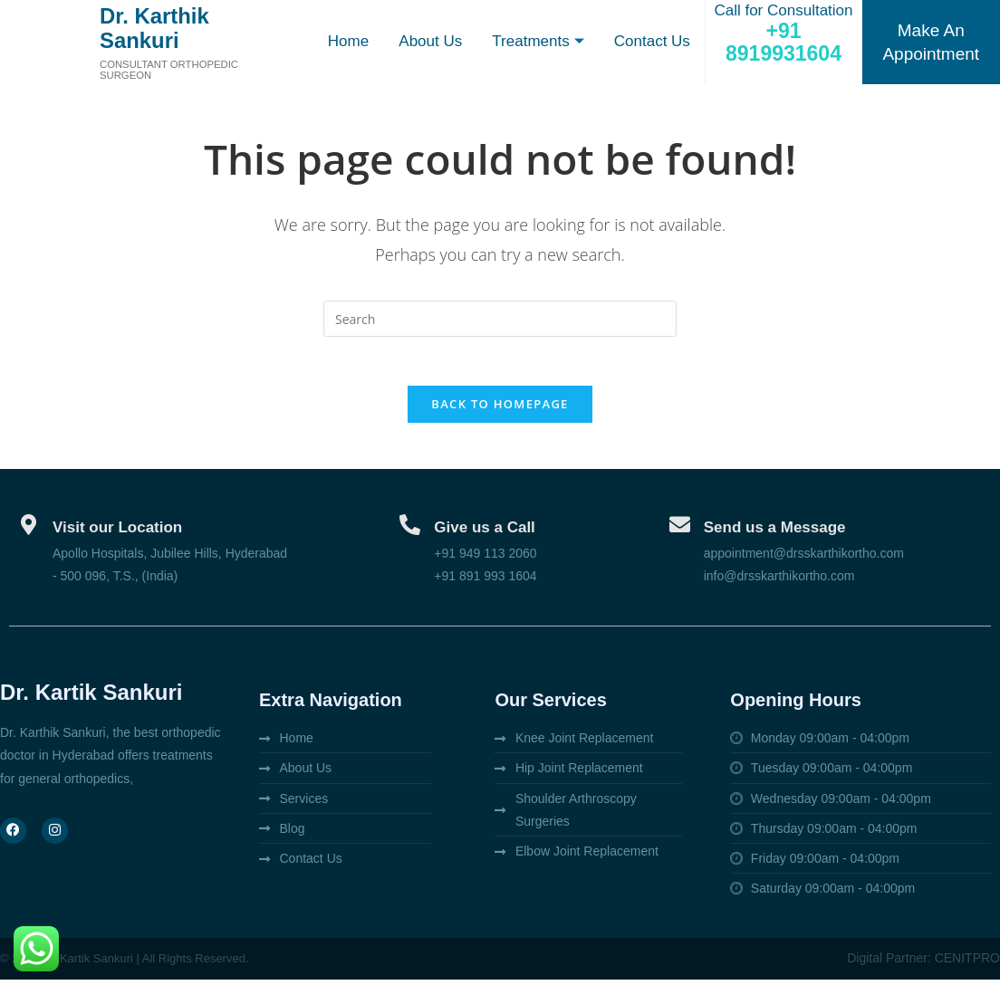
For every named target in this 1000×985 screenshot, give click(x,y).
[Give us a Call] (409, 531)
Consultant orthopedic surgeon (173, 69)
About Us (428, 41)
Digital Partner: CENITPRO (923, 964)
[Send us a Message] (679, 531)
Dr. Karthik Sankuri (162, 27)
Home (345, 41)
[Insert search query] (500, 319)
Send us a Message (775, 533)
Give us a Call (484, 533)
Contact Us (651, 41)
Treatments (536, 42)
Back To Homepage (499, 410)
